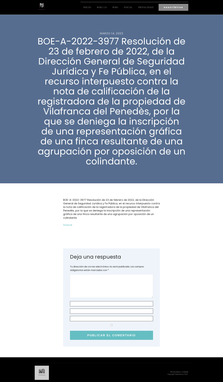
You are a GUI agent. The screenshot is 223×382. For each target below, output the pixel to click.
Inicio (87, 7)
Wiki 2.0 (102, 7)
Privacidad (145, 7)
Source (67, 224)
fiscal (128, 7)
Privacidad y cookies (179, 371)
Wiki (115, 7)
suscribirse (173, 7)
